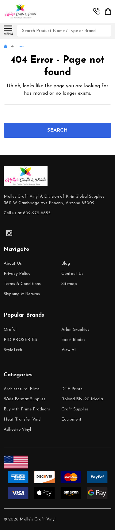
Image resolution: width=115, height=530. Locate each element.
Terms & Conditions (22, 284)
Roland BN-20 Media (82, 399)
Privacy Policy (17, 273)
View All (68, 350)
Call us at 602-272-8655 (27, 213)
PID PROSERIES (20, 340)
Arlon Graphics (75, 329)
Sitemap (69, 284)
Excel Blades (73, 340)
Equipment (71, 419)
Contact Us (72, 273)
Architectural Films (22, 389)
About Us (13, 263)
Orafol (10, 329)
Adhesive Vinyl (17, 429)
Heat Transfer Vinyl (22, 419)
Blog (65, 263)
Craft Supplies (75, 409)
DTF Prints (71, 389)
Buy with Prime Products (27, 409)
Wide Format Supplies (24, 399)
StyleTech (13, 350)
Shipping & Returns (22, 294)
